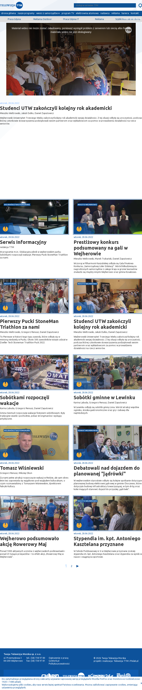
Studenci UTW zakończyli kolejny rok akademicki (102, 324)
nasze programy (26, 13)
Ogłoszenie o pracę (58, 658)
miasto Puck (10, 284)
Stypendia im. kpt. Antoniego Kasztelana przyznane (107, 541)
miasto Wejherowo (87, 205)
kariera (125, 13)
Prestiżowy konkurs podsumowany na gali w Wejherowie (101, 247)
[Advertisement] (35, 170)
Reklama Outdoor (42, 19)
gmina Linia (83, 360)
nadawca (104, 13)
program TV (68, 13)
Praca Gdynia (14, 19)
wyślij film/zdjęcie (132, 18)
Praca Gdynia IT (71, 19)
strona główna (8, 13)
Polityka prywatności (59, 663)
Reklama (99, 19)
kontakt (135, 13)
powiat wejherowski (88, 430)
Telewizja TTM (121, 661)
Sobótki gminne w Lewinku (104, 397)
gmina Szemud (11, 360)
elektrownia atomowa (87, 13)
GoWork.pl (54, 661)
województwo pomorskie (17, 205)
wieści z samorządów (47, 13)
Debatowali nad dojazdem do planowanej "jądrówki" (107, 470)
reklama (115, 13)
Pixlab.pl (134, 661)
